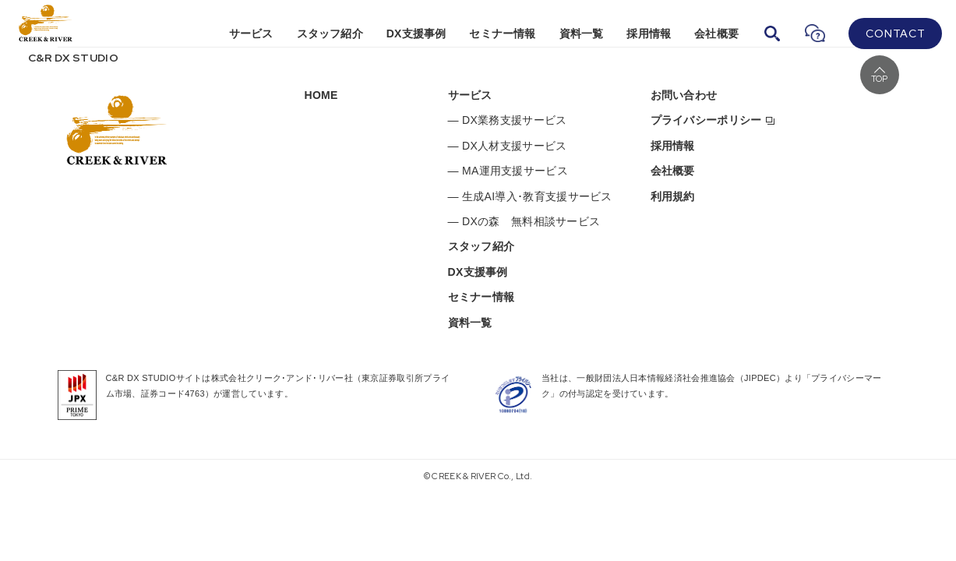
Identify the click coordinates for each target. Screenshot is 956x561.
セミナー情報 (502, 33)
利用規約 (673, 196)
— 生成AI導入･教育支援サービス (530, 196)
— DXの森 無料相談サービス (524, 221)
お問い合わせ (684, 95)
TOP (879, 78)
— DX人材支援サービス (507, 145)
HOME (321, 95)
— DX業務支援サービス (507, 120)
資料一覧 (581, 33)
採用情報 (648, 33)
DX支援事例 (416, 33)
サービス (251, 33)
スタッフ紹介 (330, 33)
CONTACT (896, 33)
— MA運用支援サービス (508, 170)
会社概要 (716, 33)
